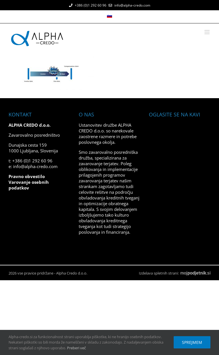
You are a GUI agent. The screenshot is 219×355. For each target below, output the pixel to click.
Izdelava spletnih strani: (174, 273)
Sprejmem (192, 342)
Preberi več (76, 347)
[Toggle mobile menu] (207, 32)
